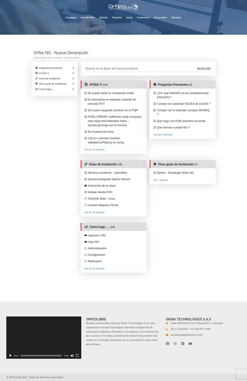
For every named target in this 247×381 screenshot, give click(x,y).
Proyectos (117, 17)
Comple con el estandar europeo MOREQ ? (183, 112)
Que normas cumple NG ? (173, 127)
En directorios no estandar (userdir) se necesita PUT (112, 101)
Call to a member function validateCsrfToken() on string (106, 140)
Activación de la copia (101, 185)
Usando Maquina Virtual (103, 205)
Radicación (95, 261)
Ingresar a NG (97, 235)
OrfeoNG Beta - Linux (101, 198)
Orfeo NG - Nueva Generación (67, 58)
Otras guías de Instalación (178, 164)
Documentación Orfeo (43, 58)
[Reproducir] (10, 355)
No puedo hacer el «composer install (111, 93)
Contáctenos (143, 17)
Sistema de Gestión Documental (134, 335)
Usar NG (93, 241)
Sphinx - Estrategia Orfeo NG (175, 172)
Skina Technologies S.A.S (135, 323)
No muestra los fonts (101, 131)
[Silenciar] (72, 355)
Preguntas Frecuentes (175, 84)
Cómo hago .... (102, 227)
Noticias (103, 17)
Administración (97, 248)
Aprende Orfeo (88, 17)
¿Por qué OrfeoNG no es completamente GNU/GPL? (183, 95)
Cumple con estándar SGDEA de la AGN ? (183, 103)
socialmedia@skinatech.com (187, 334)
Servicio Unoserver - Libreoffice (107, 172)
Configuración (96, 254)
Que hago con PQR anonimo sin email (181, 121)
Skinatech (176, 17)
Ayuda (129, 17)
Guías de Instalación (105, 164)
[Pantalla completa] (77, 355)
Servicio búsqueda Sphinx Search (109, 179)
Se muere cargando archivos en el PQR (113, 110)
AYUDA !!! (98, 84)
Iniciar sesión (160, 17)
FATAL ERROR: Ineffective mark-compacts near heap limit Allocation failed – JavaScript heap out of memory (114, 121)
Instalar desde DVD (100, 192)
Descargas (71, 17)
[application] (43, 337)
